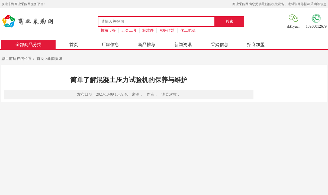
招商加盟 (256, 44)
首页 (73, 44)
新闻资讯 (183, 44)
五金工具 (129, 30)
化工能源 (187, 30)
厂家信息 (110, 44)
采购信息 (219, 44)
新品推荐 (146, 44)
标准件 (148, 30)
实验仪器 (167, 30)
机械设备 (108, 30)
